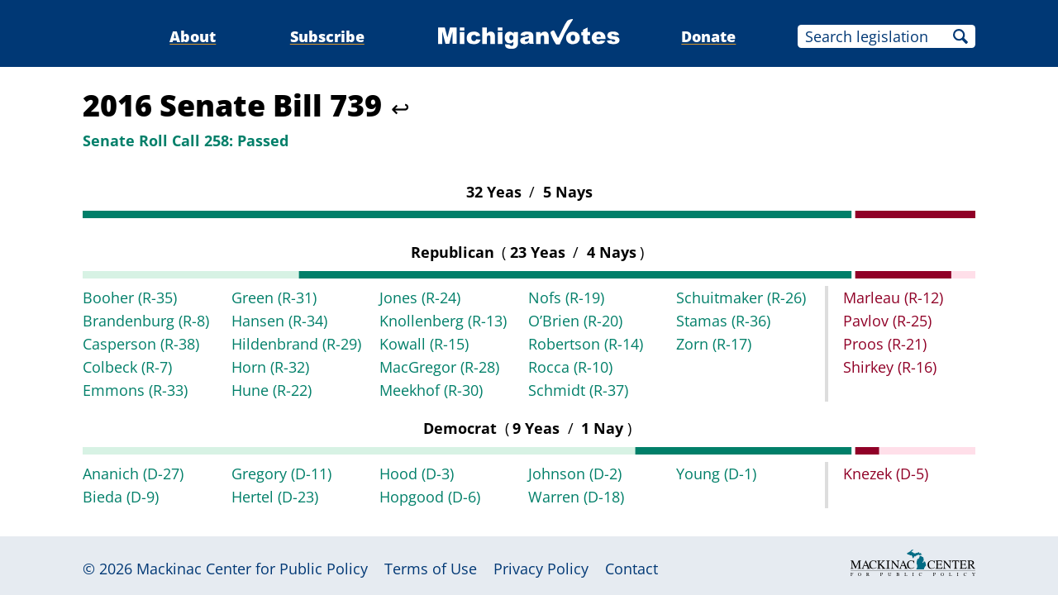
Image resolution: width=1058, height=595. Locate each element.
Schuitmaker (741, 297)
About (192, 36)
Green (274, 297)
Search (960, 36)
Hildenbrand (296, 344)
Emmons (135, 390)
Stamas (723, 321)
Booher (130, 297)
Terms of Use (430, 568)
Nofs (566, 297)
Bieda (121, 497)
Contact (631, 568)
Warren (576, 497)
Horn (270, 367)
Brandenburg (146, 321)
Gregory (281, 473)
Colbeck (127, 367)
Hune (271, 390)
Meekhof (431, 390)
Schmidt (578, 390)
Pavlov (887, 321)
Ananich (133, 473)
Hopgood (429, 497)
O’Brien (575, 321)
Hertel (274, 497)
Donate (708, 36)
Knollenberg (443, 321)
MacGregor (439, 367)
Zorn (713, 344)
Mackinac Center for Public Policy (252, 568)
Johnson (575, 473)
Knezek (885, 473)
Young (716, 473)
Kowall (424, 344)
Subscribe (327, 36)
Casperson (141, 344)
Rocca (570, 367)
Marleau (893, 297)
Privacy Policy (541, 568)
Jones (419, 297)
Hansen (279, 321)
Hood (416, 473)
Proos (885, 344)
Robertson (585, 344)
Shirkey (889, 367)
